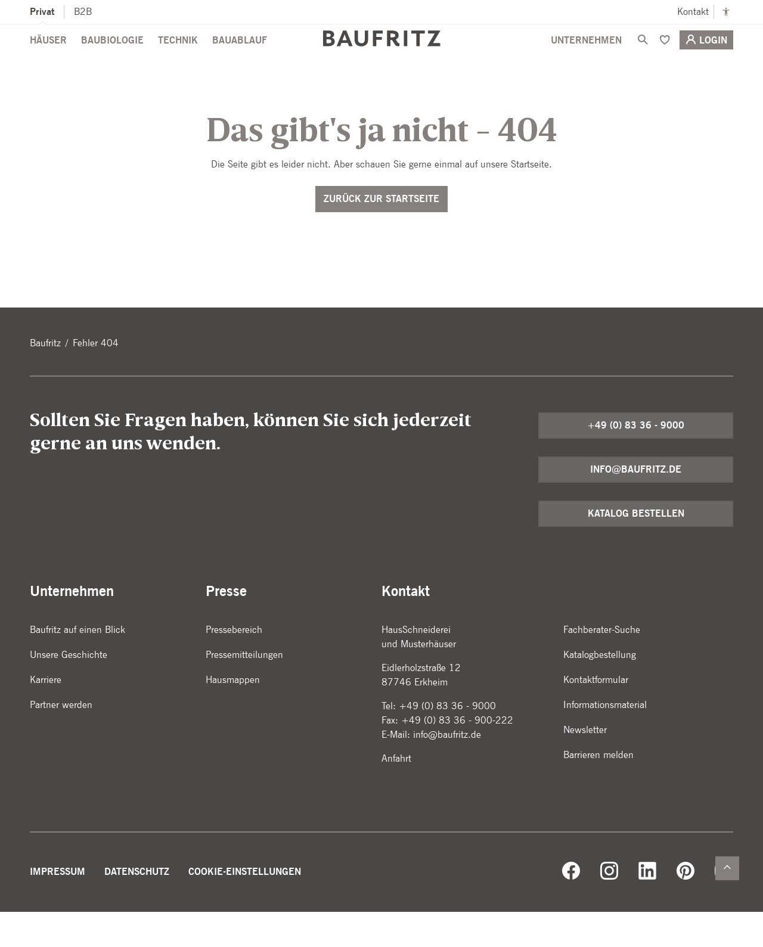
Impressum (57, 906)
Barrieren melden (598, 790)
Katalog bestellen (636, 548)
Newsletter (585, 765)
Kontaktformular (595, 715)
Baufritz (45, 378)
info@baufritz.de (635, 504)
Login (706, 60)
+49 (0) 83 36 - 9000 (635, 460)
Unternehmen (586, 60)
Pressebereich (234, 664)
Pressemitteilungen (244, 689)
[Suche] (642, 60)
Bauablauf (239, 60)
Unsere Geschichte (68, 689)
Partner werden (61, 740)
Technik (178, 60)
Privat (42, 11)
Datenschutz (136, 906)
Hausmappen (233, 715)
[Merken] (664, 60)
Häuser (48, 60)
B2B (83, 11)
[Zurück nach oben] (727, 868)
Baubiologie (112, 60)
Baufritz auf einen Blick (77, 664)
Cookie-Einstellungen (244, 906)
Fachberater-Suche (601, 664)
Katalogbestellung (599, 689)
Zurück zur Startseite (381, 234)
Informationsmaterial (605, 740)
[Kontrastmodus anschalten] (726, 12)
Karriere (45, 715)
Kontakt (693, 11)
